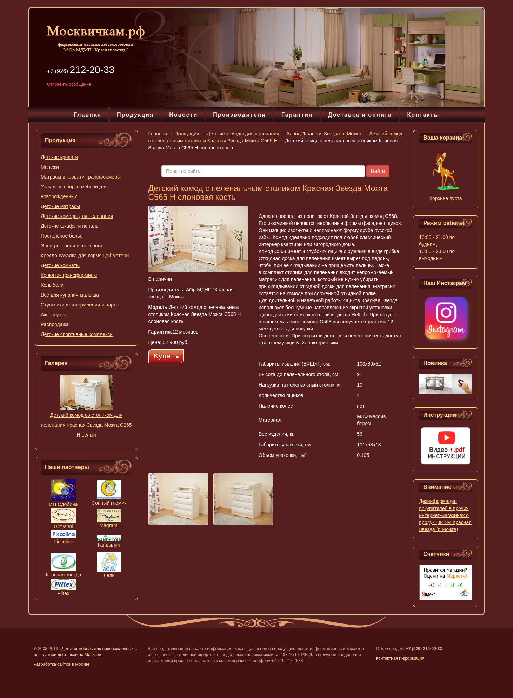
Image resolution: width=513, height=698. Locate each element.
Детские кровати (59, 157)
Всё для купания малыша (70, 295)
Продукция (135, 115)
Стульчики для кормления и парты (80, 305)
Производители (239, 115)
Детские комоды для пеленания (77, 216)
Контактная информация (400, 658)
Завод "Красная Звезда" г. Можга (324, 133)
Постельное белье (62, 236)
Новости (183, 115)
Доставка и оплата (360, 115)
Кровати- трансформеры (69, 275)
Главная (87, 115)
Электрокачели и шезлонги (71, 245)
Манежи (50, 167)
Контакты (423, 115)
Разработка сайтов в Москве (61, 664)
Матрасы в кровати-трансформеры (81, 177)
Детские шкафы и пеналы (70, 226)
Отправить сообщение (69, 84)
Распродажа (55, 324)
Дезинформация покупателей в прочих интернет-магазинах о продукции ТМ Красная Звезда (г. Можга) (445, 515)
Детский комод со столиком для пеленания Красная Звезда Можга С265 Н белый (86, 425)
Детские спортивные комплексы (77, 334)
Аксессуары (54, 314)
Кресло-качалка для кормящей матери (85, 255)
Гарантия (297, 115)
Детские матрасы (60, 206)
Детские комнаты (60, 265)
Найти (378, 171)
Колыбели (52, 285)
